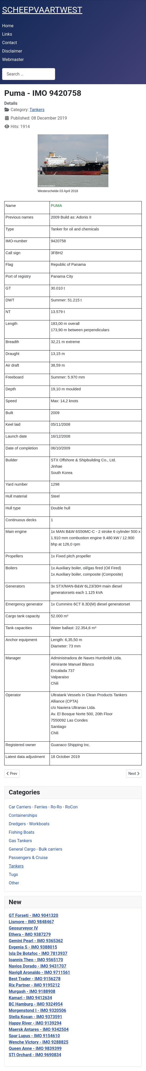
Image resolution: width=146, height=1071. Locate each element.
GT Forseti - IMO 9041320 (33, 915)
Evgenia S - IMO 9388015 (33, 947)
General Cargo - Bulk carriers (35, 849)
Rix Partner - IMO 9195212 (34, 985)
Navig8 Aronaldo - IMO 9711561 (39, 972)
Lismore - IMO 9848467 (31, 921)
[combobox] (28, 74)
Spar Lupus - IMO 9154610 (34, 1035)
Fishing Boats (21, 832)
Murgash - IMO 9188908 (32, 991)
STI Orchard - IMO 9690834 (35, 1054)
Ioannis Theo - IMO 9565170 (36, 959)
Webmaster (13, 59)
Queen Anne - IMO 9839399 (35, 1048)
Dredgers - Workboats (29, 823)
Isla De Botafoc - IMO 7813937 (38, 953)
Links (7, 34)
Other (14, 882)
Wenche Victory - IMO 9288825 (38, 1042)
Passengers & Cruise (28, 857)
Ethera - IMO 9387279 (30, 934)
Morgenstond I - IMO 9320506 (37, 1010)
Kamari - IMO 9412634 (30, 997)
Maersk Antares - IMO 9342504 (39, 1029)
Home (8, 25)
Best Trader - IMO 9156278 (34, 978)
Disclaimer (12, 51)
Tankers (16, 866)
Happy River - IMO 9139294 (35, 1023)
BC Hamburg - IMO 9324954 (36, 1004)
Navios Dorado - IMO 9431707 (37, 966)
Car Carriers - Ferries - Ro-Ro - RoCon (43, 806)
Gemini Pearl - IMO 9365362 (36, 940)
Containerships (23, 815)
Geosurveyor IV (23, 928)
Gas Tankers (20, 840)
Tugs (13, 874)
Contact (9, 42)
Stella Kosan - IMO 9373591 (35, 1016)
